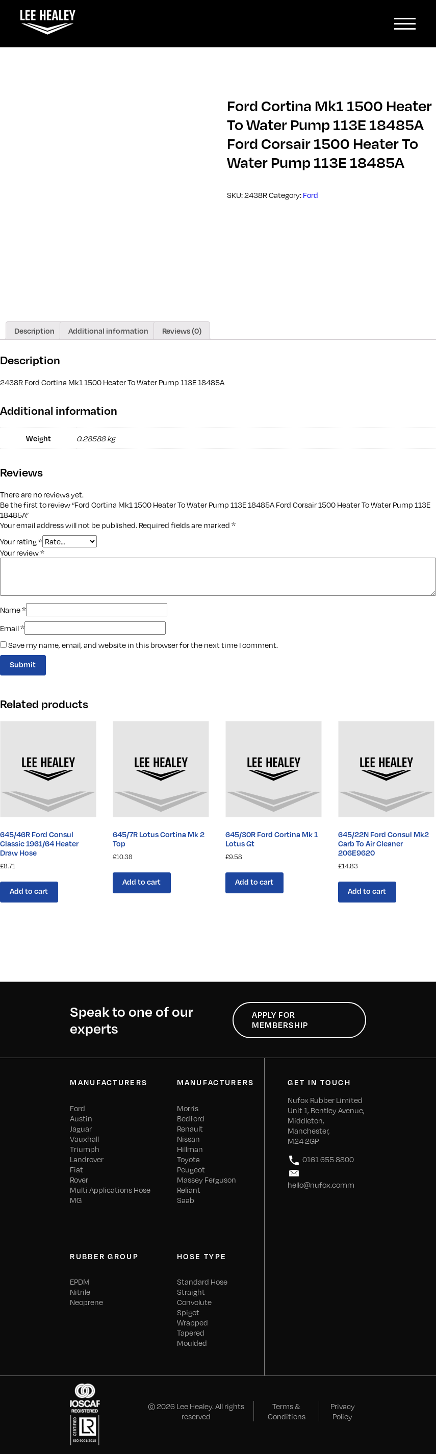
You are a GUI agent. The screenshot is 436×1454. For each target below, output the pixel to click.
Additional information (108, 330)
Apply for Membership (280, 1020)
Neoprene (86, 1302)
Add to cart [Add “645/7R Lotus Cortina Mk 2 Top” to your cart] (141, 881)
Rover (79, 1179)
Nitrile (80, 1292)
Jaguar (81, 1128)
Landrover (87, 1159)
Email (12, 628)
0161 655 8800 (321, 1160)
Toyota (188, 1159)
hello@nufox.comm (321, 1178)
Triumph (84, 1149)
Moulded (192, 1343)
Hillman (190, 1149)
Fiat (76, 1169)
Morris (187, 1108)
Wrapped (192, 1322)
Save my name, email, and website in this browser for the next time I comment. (143, 645)
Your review (22, 552)
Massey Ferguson (206, 1179)
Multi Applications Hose (110, 1190)
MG (76, 1200)
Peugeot (191, 1169)
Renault (190, 1128)
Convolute (194, 1302)
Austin (81, 1118)
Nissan (188, 1139)
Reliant (188, 1190)
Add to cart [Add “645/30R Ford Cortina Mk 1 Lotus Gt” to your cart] (254, 881)
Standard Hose (202, 1281)
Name (13, 610)
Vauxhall (84, 1139)
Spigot (188, 1312)
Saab (185, 1200)
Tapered (190, 1332)
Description (34, 330)
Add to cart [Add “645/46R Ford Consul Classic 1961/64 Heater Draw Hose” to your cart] (29, 890)
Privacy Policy (342, 1411)
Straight (191, 1292)
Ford (310, 195)
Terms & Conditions (286, 1411)
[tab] (34, 330)
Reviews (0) (181, 330)
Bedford (190, 1118)
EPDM (80, 1281)
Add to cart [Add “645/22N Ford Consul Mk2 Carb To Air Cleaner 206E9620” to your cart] (367, 890)
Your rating (21, 541)
